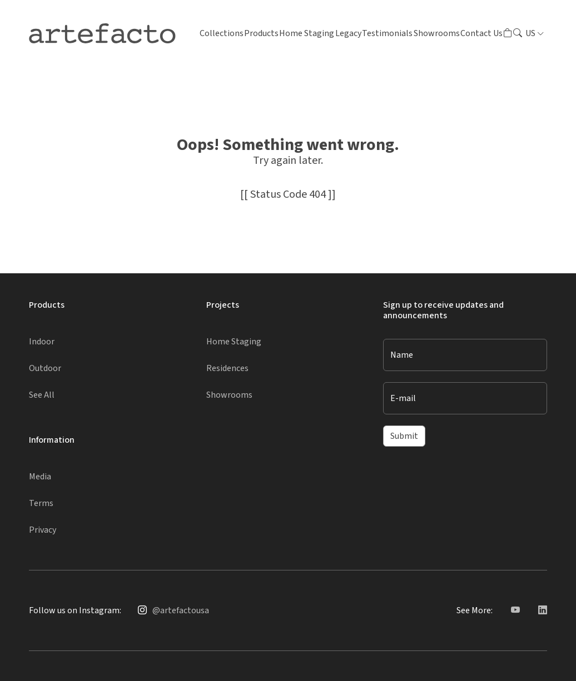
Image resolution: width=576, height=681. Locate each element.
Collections (222, 33)
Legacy (348, 33)
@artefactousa (180, 610)
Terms (41, 503)
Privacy (42, 530)
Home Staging (306, 33)
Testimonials (387, 33)
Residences (227, 368)
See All (41, 395)
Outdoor (45, 368)
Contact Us (481, 33)
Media (40, 476)
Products (261, 33)
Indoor (41, 342)
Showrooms (437, 33)
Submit (404, 436)
